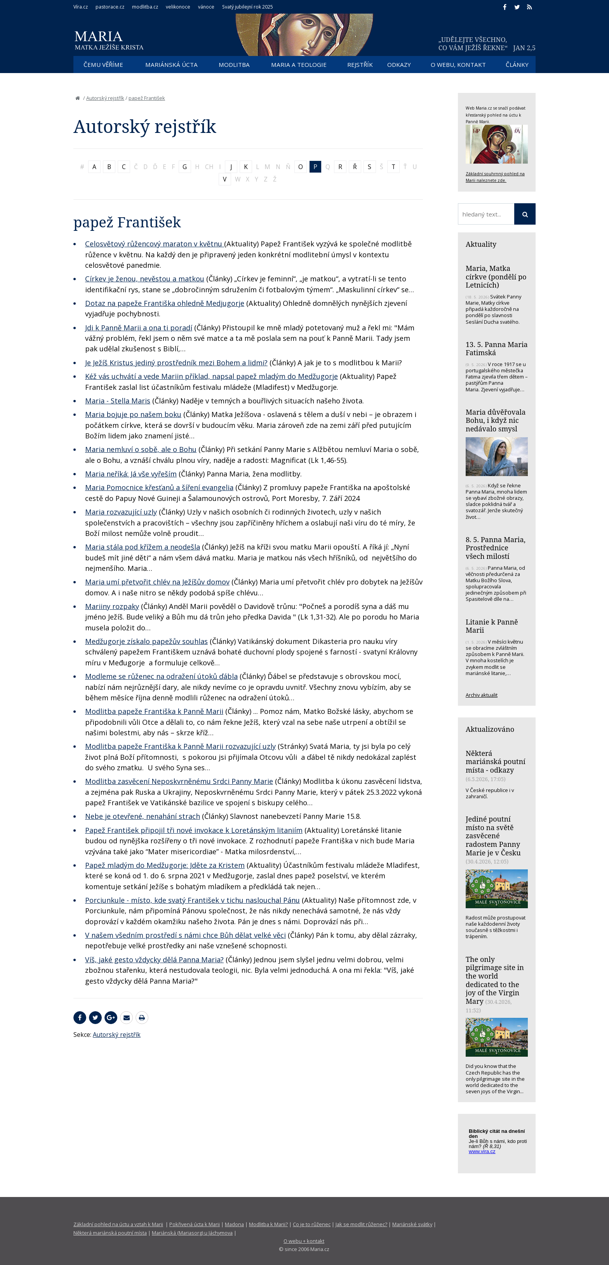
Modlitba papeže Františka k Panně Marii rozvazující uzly (180, 746)
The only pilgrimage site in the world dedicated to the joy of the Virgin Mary (495, 980)
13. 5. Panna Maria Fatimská (497, 349)
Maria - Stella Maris (117, 400)
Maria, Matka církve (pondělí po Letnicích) (496, 276)
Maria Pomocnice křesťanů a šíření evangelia (159, 487)
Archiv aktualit (482, 694)
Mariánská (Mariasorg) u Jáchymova (192, 1232)
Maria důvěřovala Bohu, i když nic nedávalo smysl (495, 420)
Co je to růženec (312, 1224)
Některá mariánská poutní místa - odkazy (495, 762)
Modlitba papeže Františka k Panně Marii (154, 711)
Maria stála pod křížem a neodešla (142, 546)
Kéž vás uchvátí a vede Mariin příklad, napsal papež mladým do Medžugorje (211, 376)
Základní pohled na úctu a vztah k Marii (118, 1224)
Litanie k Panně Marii (492, 626)
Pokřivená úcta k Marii (194, 1224)
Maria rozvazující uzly (121, 511)
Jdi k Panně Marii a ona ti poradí (138, 327)
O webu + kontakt (304, 1240)
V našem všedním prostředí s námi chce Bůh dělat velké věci (185, 935)
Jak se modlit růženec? (361, 1224)
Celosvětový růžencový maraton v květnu (154, 243)
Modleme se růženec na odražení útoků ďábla (161, 676)
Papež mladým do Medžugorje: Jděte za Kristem (165, 865)
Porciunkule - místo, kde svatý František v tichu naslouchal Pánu (192, 900)
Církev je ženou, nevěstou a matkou (144, 278)
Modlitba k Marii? (268, 1224)
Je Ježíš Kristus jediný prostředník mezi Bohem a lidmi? (176, 362)
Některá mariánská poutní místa (110, 1232)
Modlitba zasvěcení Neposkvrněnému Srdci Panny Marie (179, 781)
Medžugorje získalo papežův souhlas (146, 641)
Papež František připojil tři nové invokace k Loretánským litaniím (194, 830)
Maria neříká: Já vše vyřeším (131, 473)
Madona (234, 1224)
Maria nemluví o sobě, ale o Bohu (141, 449)
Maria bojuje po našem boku (133, 414)
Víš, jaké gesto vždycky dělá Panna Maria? (154, 959)
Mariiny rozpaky (112, 606)
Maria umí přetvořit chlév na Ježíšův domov (157, 581)
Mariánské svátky (412, 1224)
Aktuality (481, 244)
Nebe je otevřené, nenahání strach (142, 816)
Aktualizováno (490, 729)
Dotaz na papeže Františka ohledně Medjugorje (164, 303)
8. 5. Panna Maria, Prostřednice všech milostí (495, 548)
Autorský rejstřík (105, 97)
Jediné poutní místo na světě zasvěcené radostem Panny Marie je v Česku (493, 835)
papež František (147, 97)
